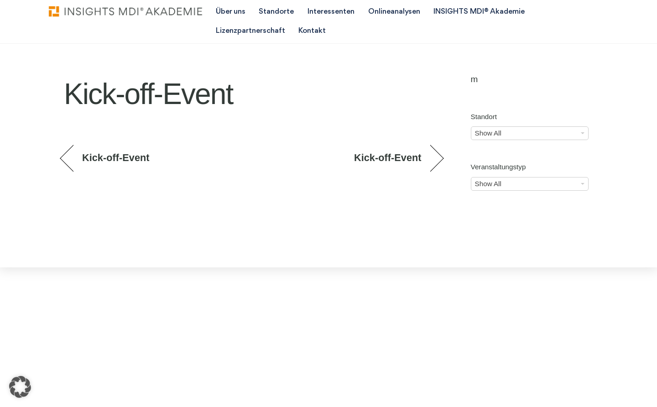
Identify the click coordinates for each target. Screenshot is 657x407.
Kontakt (312, 31)
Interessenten (331, 12)
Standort (484, 116)
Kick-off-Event (116, 157)
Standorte (276, 12)
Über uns (230, 12)
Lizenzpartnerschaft (250, 31)
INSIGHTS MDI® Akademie (479, 12)
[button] (20, 387)
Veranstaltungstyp (498, 167)
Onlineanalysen (394, 12)
